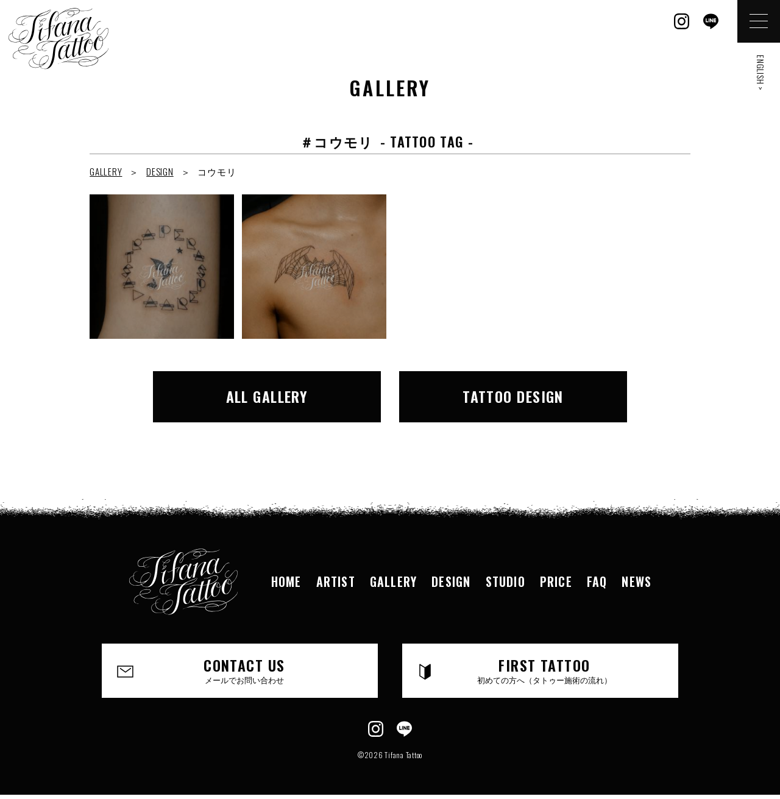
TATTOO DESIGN (513, 396)
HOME (286, 581)
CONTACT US (244, 670)
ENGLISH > (760, 73)
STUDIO (505, 581)
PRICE (556, 581)
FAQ (597, 581)
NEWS (636, 581)
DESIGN (160, 171)
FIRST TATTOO (544, 670)
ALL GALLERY (267, 396)
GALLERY (106, 171)
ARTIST (335, 581)
